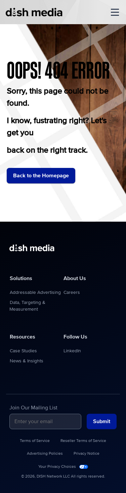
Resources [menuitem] (22, 337)
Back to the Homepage (41, 175)
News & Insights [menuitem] (26, 361)
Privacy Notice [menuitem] (86, 454)
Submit (101, 421)
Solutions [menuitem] (21, 278)
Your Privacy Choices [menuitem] (57, 467)
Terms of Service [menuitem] (35, 441)
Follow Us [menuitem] (75, 337)
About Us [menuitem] (75, 278)
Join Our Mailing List (33, 407)
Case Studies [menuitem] (23, 351)
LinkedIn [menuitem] (72, 351)
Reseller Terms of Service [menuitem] (83, 441)
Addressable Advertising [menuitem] (35, 292)
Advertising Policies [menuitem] (45, 454)
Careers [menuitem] (72, 292)
